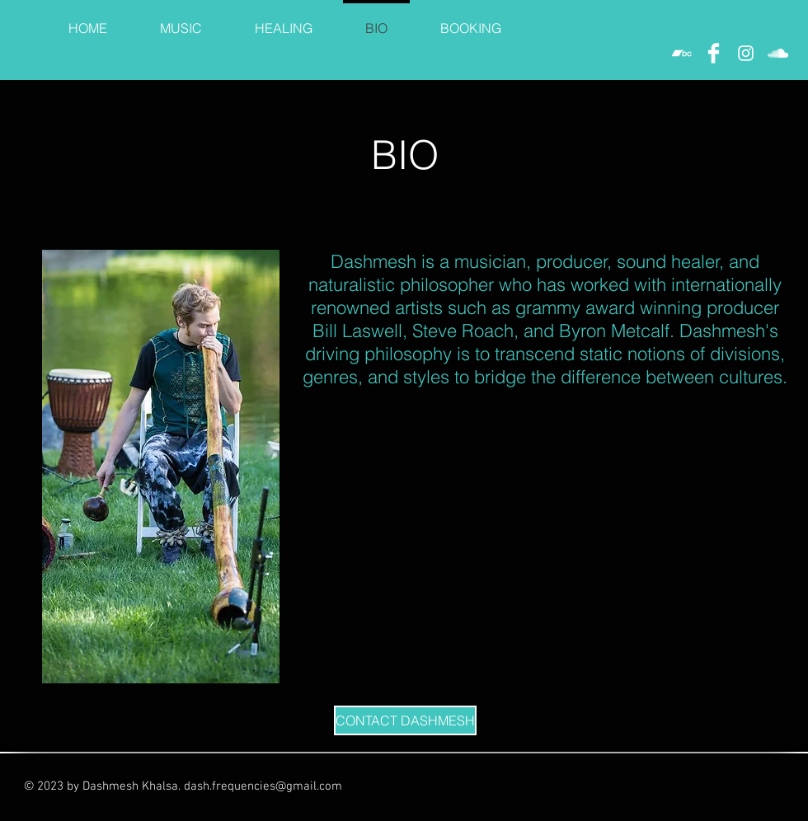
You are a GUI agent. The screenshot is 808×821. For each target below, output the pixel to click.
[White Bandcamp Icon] (681, 53)
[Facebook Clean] (713, 53)
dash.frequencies (229, 786)
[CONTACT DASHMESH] (405, 720)
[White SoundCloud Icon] (778, 53)
